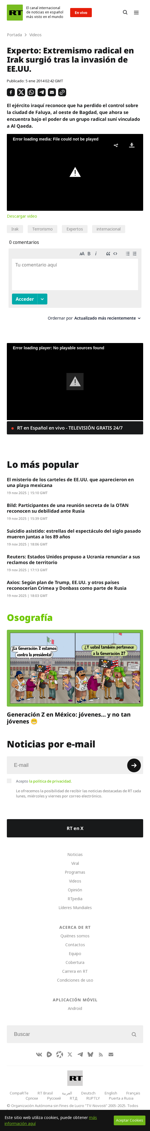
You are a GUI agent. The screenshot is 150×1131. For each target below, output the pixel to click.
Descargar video (22, 216)
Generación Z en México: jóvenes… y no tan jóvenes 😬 (69, 718)
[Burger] (136, 12)
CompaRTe (19, 1093)
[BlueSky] (90, 1054)
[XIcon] (69, 1054)
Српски (32, 1098)
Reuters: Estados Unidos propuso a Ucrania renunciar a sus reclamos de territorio (73, 560)
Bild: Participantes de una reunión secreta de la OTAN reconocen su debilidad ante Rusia (68, 508)
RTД (73, 1098)
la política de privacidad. (50, 781)
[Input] (75, 765)
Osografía (30, 617)
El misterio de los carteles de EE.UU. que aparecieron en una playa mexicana (70, 482)
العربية (67, 1093)
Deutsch (88, 1093)
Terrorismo (42, 229)
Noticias (75, 854)
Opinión (75, 890)
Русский (54, 1098)
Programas (75, 872)
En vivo (81, 12)
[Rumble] (49, 1054)
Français (133, 1093)
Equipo (75, 953)
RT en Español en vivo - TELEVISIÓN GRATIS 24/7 (69, 428)
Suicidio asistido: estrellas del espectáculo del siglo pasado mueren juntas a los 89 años (74, 534)
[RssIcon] (100, 1054)
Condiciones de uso (75, 980)
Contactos (75, 945)
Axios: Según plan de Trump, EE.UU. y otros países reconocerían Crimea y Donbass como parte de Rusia (67, 585)
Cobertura (75, 962)
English (111, 1093)
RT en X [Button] (75, 828)
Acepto (44, 781)
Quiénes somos (75, 936)
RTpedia (75, 899)
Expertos (74, 229)
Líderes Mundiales (75, 908)
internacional (109, 229)
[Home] (15, 13)
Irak (15, 229)
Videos (75, 881)
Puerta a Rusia (121, 1098)
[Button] (125, 12)
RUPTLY (93, 1098)
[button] (75, 172)
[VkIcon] (39, 1054)
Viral (75, 863)
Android (75, 1008)
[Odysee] (59, 1054)
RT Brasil (45, 1093)
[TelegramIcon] (80, 1054)
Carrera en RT (75, 971)
